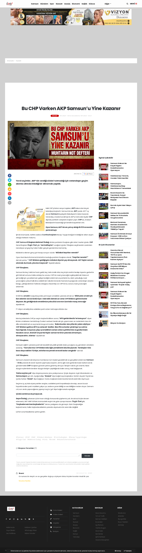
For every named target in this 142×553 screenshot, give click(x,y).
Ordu (19, 363)
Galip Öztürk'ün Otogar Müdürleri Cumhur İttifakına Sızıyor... (120, 275)
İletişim (54, 531)
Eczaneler (99, 522)
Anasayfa (10, 61)
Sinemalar (99, 531)
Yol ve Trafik (100, 516)
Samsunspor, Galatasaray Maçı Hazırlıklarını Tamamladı (120, 186)
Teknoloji (76, 537)
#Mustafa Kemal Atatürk (66, 439)
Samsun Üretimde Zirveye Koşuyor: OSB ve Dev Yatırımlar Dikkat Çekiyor (121, 236)
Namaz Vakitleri (101, 519)
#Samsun (20, 437)
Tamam (128, 551)
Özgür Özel (32, 245)
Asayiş (67, 4)
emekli (27, 296)
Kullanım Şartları (31, 527)
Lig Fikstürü (99, 525)
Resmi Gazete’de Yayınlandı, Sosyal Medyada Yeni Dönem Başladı (119, 196)
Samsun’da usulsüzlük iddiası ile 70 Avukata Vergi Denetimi (119, 215)
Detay (118, 551)
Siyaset (59, 4)
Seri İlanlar (99, 534)
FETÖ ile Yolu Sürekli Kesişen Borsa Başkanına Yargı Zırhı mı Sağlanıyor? (121, 305)
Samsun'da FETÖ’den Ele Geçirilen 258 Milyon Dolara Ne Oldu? (120, 266)
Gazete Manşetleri (102, 540)
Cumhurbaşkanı (49, 235)
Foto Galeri (56, 510)
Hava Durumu (100, 513)
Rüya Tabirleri (123, 522)
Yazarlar (55, 519)
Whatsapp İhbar (31, 530)
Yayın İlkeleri (10, 530)
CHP (91, 217)
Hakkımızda (10, 527)
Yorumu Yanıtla (24, 481)
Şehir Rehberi (100, 537)
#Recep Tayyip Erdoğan (78, 437)
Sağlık (84, 4)
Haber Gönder (30, 533)
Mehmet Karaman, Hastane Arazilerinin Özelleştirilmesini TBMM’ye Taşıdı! (118, 225)
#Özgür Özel (21, 439)
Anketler (121, 516)
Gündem (44, 4)
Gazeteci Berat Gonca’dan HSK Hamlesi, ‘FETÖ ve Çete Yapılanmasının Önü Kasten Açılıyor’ (120, 255)
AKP (73, 208)
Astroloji (121, 525)
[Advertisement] (71, 41)
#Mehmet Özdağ (34, 439)
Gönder (87, 456)
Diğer (107, 4)
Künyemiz (55, 527)
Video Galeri (56, 514)
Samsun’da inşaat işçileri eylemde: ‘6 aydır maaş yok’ (120, 284)
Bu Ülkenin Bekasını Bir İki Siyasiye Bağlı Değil (120, 314)
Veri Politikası (11, 533)
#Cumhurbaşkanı (60, 437)
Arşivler (54, 523)
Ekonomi (76, 4)
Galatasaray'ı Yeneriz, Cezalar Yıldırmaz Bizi (119, 177)
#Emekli (52, 439)
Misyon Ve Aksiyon (118, 323)
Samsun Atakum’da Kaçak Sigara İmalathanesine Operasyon (118, 166)
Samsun (34, 4)
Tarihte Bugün (100, 528)
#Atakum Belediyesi (44, 437)
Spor (52, 4)
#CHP (27, 437)
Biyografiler (122, 519)
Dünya (92, 4)
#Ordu (44, 439)
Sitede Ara (122, 513)
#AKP (33, 437)
